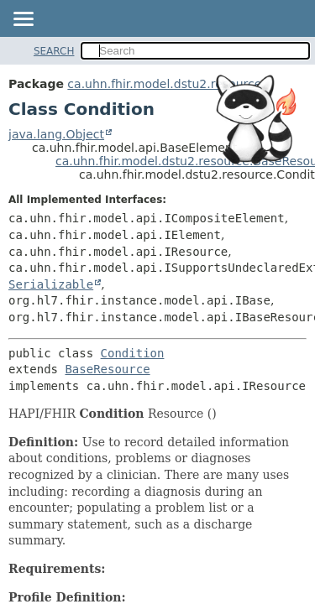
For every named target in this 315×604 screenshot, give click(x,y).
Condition (133, 353)
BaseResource (107, 369)
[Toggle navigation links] (22, 20)
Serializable (50, 284)
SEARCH (54, 51)
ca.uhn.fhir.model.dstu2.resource (164, 84)
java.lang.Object (56, 134)
